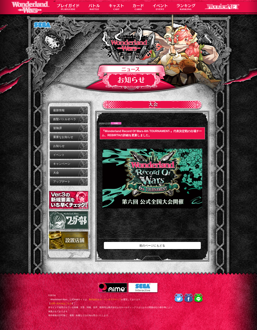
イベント (59, 154)
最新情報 (59, 110)
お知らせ (59, 145)
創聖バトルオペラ (64, 119)
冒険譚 (57, 128)
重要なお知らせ (63, 137)
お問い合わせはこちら (61, 303)
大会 (56, 172)
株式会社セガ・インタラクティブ (105, 299)
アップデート (61, 181)
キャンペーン (61, 163)
